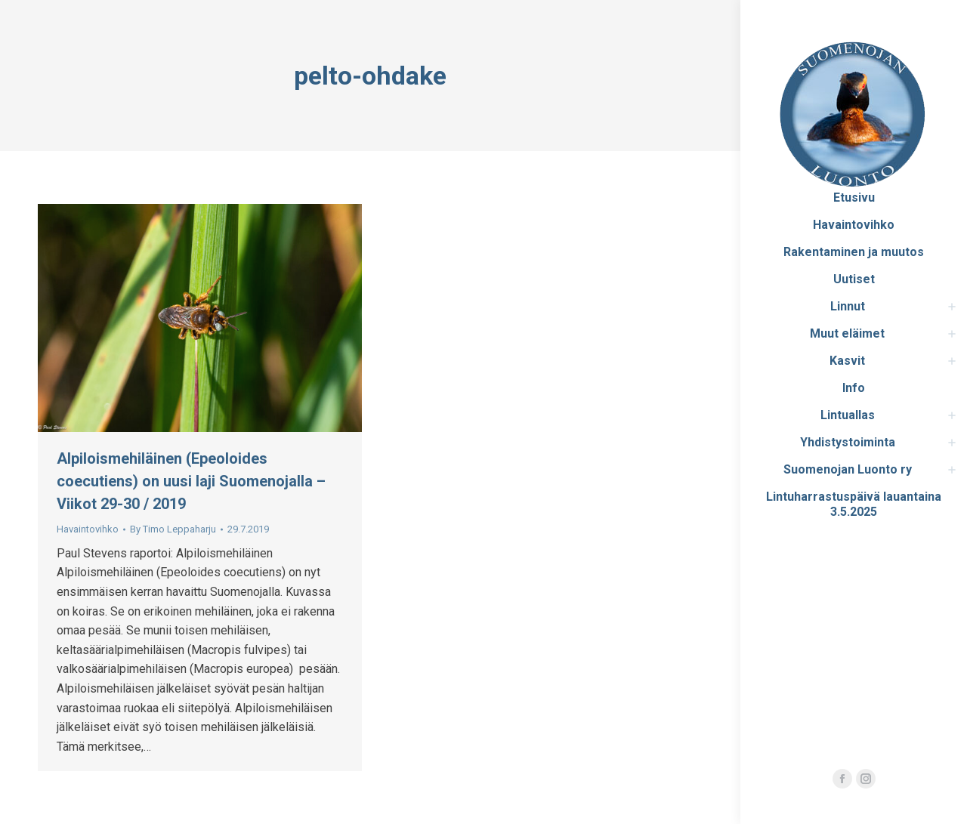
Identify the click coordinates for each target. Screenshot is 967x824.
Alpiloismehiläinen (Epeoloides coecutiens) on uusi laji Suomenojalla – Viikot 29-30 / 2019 (191, 481)
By (173, 529)
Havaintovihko (88, 529)
